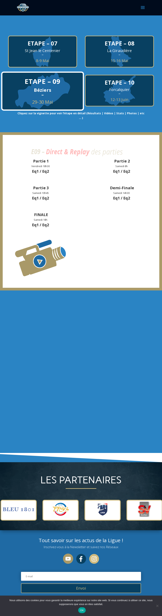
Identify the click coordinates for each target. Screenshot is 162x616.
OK (82, 610)
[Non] (157, 606)
